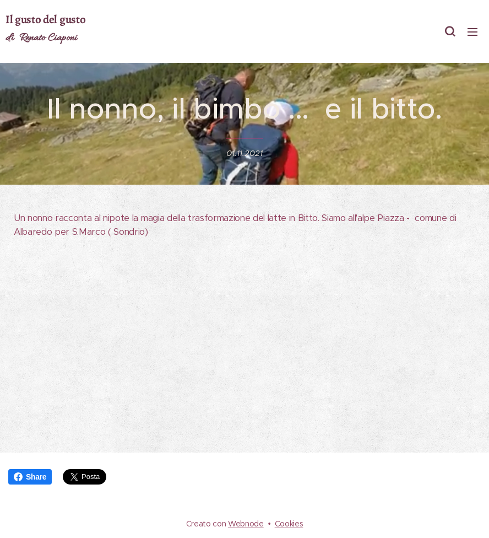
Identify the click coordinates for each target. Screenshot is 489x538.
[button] (449, 31)
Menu (472, 32)
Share (30, 476)
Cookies (289, 524)
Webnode (246, 524)
